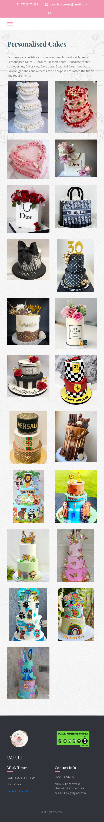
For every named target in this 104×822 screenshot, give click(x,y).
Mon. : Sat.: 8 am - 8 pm (21, 777)
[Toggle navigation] (10, 23)
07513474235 (27, 4)
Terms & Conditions (20, 791)
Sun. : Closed (14, 784)
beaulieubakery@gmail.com (66, 4)
